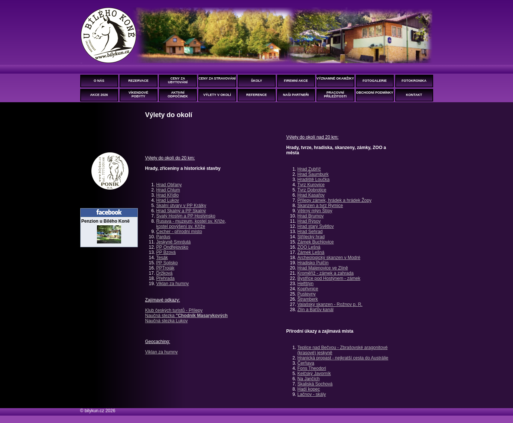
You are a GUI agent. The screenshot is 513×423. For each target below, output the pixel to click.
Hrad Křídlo (167, 195)
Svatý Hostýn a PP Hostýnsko (185, 216)
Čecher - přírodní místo (179, 231)
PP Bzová (166, 252)
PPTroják (165, 268)
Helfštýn (306, 283)
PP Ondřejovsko (172, 247)
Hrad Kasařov (311, 195)
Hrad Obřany (169, 184)
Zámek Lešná (311, 252)
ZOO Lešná (309, 247)
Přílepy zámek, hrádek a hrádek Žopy (334, 200)
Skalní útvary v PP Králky (181, 205)
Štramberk (308, 299)
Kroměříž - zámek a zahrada (326, 273)
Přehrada (165, 278)
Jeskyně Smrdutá (173, 242)
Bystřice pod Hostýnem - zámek (329, 278)
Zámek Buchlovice (316, 242)
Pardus (163, 236)
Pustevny (307, 294)
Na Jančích (309, 378)
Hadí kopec (309, 389)
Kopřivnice (308, 288)
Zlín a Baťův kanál (316, 309)
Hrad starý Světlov (316, 226)
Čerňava (306, 363)
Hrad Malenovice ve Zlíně (323, 268)
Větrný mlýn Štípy (315, 210)
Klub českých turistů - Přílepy (174, 310)
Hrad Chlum (168, 190)
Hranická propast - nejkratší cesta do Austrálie (343, 358)
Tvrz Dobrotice (312, 190)
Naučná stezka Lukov (166, 320)
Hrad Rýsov (309, 221)
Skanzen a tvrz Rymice (320, 205)
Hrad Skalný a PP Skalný (181, 210)
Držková (164, 273)
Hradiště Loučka (314, 179)
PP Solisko (167, 262)
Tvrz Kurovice (311, 184)
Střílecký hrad (311, 236)
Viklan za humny (172, 283)
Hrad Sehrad (310, 231)
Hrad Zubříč (309, 169)
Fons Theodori (312, 368)
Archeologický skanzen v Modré (329, 257)
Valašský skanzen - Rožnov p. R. (330, 304)
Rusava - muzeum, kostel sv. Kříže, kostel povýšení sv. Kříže (191, 224)
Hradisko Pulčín (313, 262)
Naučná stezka (186, 315)
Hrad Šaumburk (313, 174)
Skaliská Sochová (315, 384)
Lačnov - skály (312, 394)
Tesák (162, 257)
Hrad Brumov (311, 216)
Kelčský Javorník (314, 373)
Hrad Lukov (167, 200)
